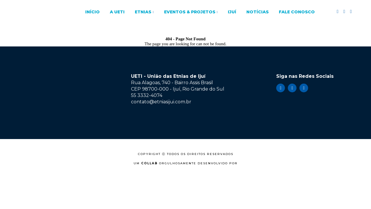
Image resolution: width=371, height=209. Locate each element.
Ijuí (232, 12)
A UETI (117, 12)
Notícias (257, 12)
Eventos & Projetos (189, 12)
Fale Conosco (297, 12)
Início (92, 12)
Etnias (143, 12)
